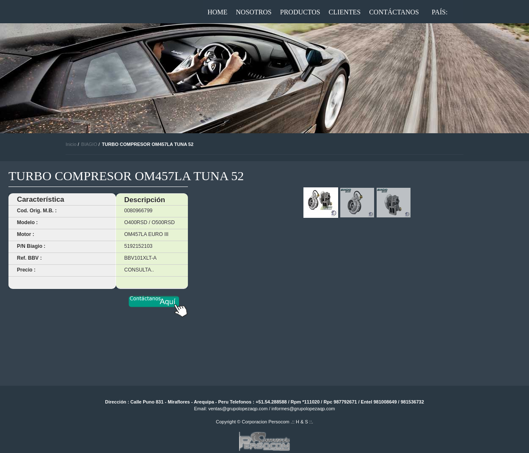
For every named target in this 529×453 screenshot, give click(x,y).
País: (440, 12)
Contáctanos (394, 12)
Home (217, 12)
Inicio (71, 144)
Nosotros (253, 12)
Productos (300, 12)
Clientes (345, 12)
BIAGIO (89, 144)
